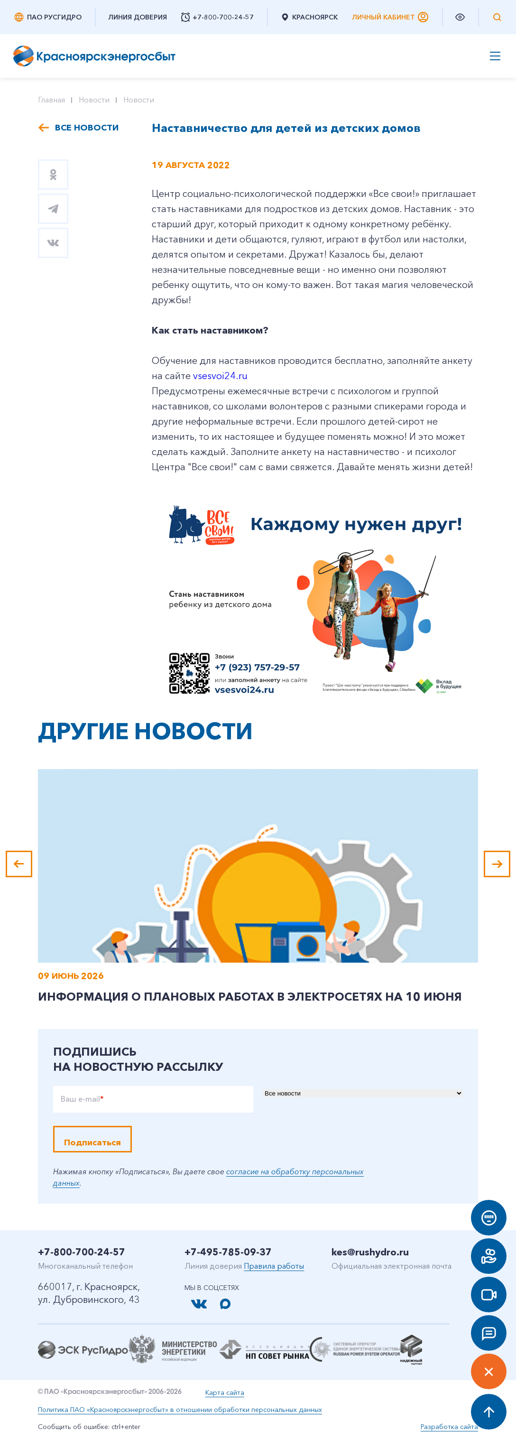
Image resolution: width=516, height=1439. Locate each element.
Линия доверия (137, 17)
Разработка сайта (449, 1426)
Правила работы (274, 1266)
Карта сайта (224, 1392)
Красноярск (309, 17)
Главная (51, 99)
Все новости (87, 127)
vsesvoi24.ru (220, 375)
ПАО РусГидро (47, 17)
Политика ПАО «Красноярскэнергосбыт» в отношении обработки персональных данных (180, 1409)
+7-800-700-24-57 (81, 1252)
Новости (94, 99)
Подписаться (92, 1142)
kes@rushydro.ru (370, 1252)
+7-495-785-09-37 (228, 1252)
